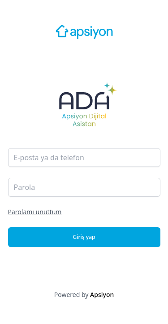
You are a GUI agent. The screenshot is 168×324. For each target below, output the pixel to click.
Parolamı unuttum (35, 211)
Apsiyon (102, 294)
